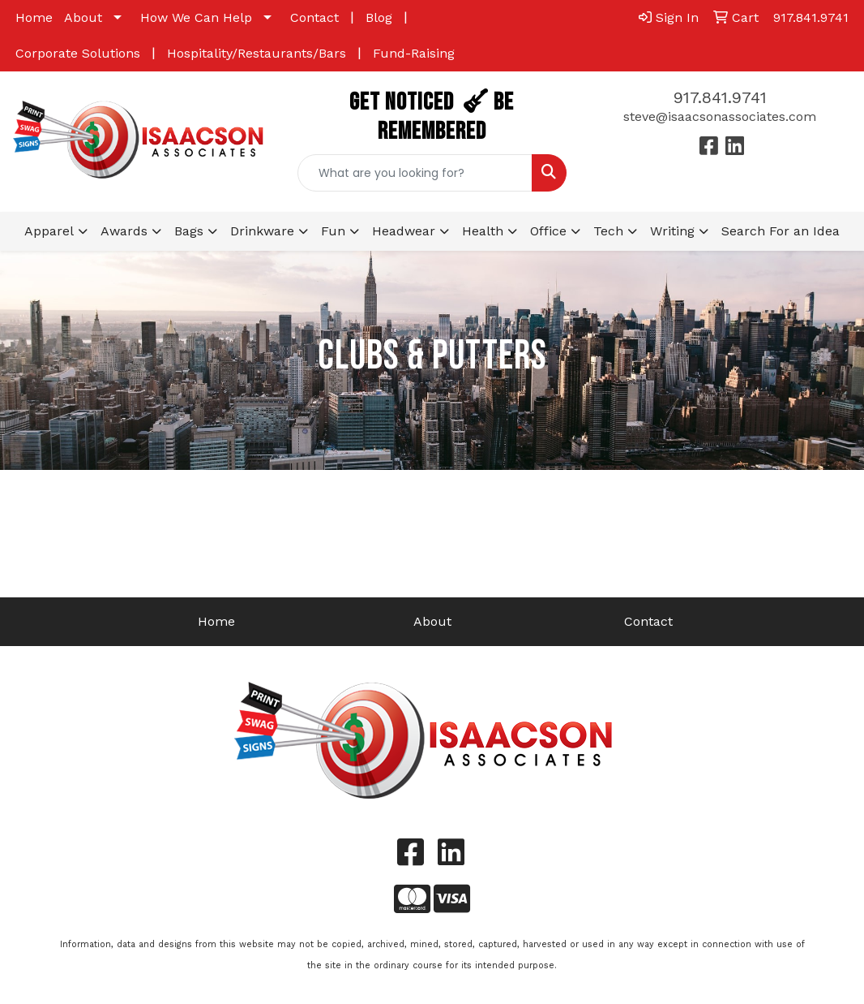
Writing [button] (672, 231)
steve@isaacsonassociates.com (719, 116)
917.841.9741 (720, 97)
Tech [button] (608, 231)
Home (34, 17)
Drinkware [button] (262, 231)
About (83, 17)
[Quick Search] (414, 173)
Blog (379, 17)
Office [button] (548, 231)
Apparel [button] (49, 231)
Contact (314, 17)
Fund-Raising (414, 53)
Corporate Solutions (77, 53)
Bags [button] (188, 231)
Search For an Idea (780, 231)
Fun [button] (333, 231)
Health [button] (482, 231)
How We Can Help (196, 17)
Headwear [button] (403, 231)
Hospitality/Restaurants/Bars (256, 53)
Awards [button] (124, 231)
